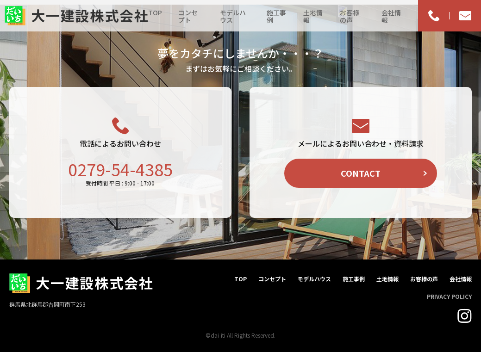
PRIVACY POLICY (449, 296)
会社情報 (391, 16)
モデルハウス (233, 16)
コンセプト (188, 16)
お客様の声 (349, 16)
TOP (155, 12)
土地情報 (313, 16)
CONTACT (361, 173)
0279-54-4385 (120, 169)
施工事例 (276, 16)
